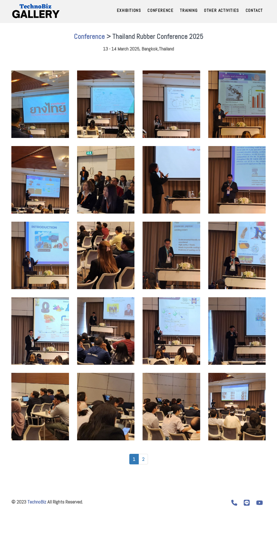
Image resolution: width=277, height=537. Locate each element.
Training (188, 10)
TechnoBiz (36, 502)
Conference (160, 10)
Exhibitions (129, 10)
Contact (254, 10)
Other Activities (221, 10)
